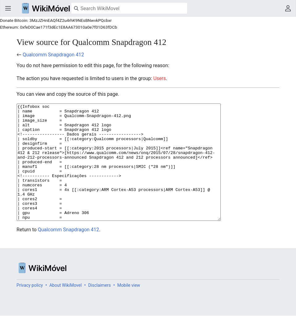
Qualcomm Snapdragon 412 (53, 55)
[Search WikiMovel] (129, 8)
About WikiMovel (65, 308)
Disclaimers (99, 308)
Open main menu (8, 8)
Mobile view (128, 308)
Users (159, 78)
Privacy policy (30, 308)
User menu (288, 8)
